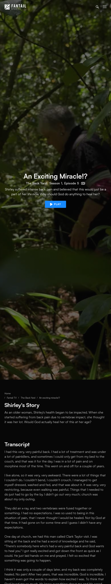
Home (7, 393)
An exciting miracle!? (49, 397)
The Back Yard (28, 397)
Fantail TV (12, 397)
